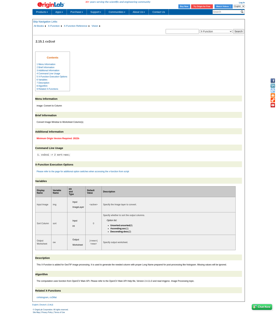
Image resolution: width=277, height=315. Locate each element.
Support (95, 12)
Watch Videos (223, 6)
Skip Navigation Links (45, 21)
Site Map (36, 312)
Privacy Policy (47, 312)
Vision (95, 26)
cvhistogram (42, 297)
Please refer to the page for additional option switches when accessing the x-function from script (83, 171)
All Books (39, 26)
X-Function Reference (76, 26)
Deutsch (43, 305)
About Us (139, 12)
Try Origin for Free (201, 6)
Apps (59, 12)
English (35, 305)
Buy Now (184, 6)
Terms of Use (59, 312)
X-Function (54, 26)
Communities (117, 12)
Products (42, 12)
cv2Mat (53, 297)
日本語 (50, 305)
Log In (242, 2)
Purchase (76, 12)
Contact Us (158, 12)
